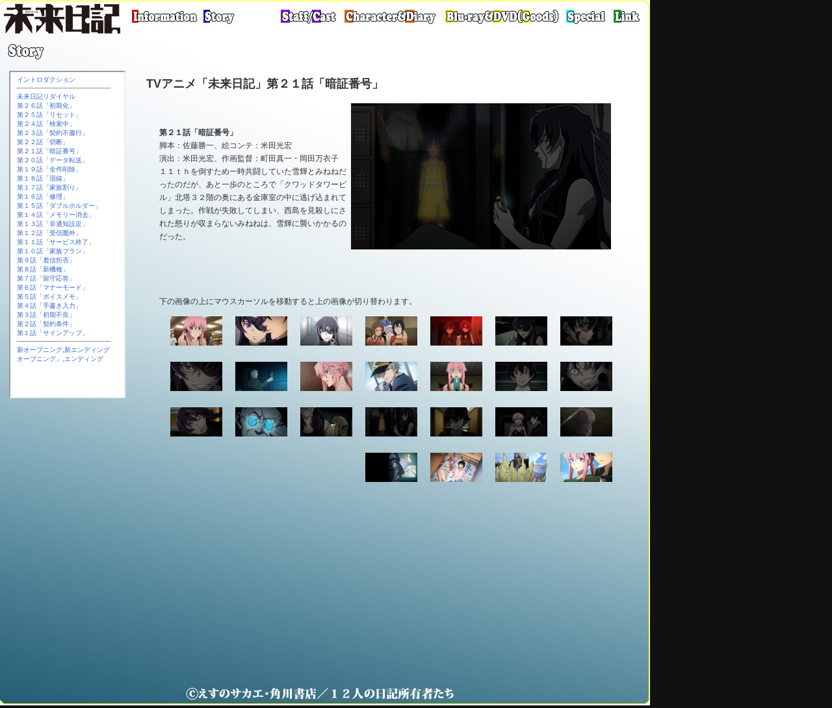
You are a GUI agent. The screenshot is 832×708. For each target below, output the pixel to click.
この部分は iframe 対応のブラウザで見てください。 (67, 234)
